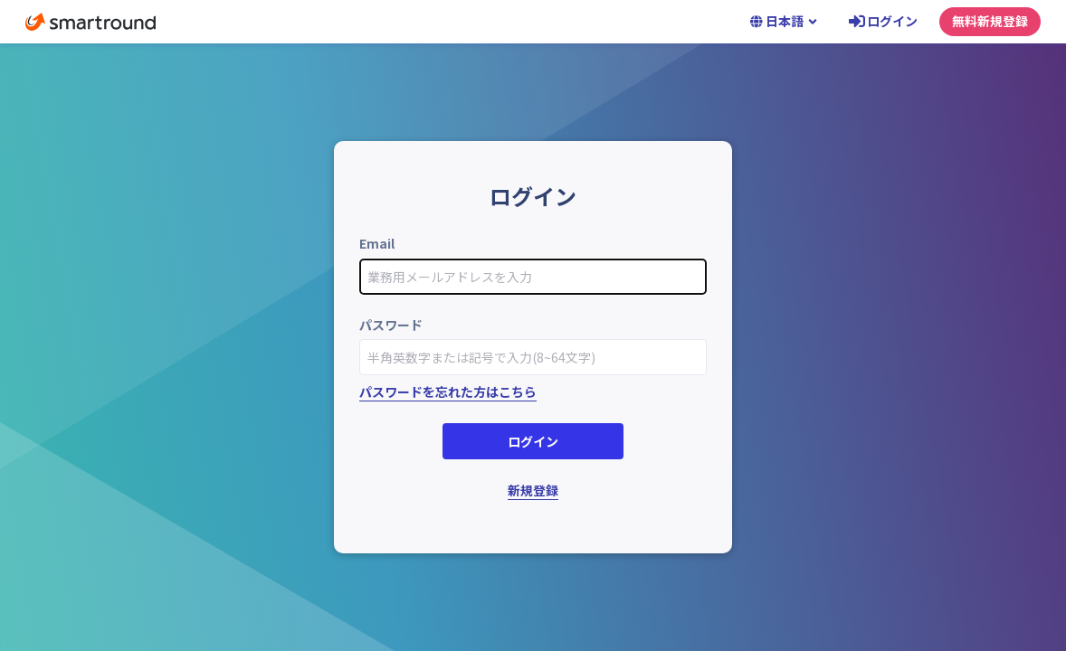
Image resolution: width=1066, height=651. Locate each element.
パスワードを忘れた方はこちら (448, 391)
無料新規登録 (990, 21)
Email (377, 243)
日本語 (784, 21)
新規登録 (533, 490)
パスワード (391, 325)
